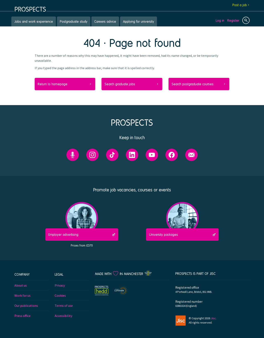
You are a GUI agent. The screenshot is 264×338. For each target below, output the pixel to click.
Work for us (22, 295)
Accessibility (63, 316)
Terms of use (64, 306)
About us (20, 285)
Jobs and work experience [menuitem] (33, 21)
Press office (22, 316)
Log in (220, 20)
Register (233, 20)
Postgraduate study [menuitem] (73, 21)
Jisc (213, 318)
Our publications (26, 306)
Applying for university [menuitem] (138, 21)
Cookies (60, 295)
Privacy (60, 285)
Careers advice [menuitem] (105, 21)
